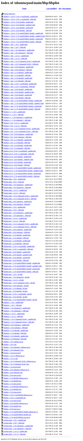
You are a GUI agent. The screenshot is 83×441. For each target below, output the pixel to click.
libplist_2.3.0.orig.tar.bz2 (12, 401)
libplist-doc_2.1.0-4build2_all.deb (15, 288)
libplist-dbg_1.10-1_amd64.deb (15, 179)
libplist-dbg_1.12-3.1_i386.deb (14, 193)
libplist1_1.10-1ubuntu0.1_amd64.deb (17, 308)
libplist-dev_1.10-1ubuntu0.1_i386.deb (17, 216)
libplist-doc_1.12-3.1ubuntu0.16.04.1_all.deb (19, 283)
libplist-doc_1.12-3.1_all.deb (14, 280)
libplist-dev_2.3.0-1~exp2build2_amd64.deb (19, 246)
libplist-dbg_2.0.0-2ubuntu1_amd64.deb (18, 201)
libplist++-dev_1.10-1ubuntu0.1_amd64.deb (19, 50)
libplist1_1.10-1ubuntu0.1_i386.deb (16, 311)
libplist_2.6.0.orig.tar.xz (12, 409)
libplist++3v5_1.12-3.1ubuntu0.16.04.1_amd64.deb (22, 129)
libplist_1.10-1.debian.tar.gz (13, 342)
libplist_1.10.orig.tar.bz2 (12, 353)
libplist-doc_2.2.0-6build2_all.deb (15, 291)
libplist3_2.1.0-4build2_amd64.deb (16, 330)
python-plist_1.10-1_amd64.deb (15, 420)
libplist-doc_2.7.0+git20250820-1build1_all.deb (20, 300)
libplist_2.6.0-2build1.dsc (13, 406)
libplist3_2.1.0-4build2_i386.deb (15, 333)
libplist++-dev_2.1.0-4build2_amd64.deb (18, 73)
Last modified (51, 8)
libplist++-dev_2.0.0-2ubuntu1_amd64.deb (19, 67)
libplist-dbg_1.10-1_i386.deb (14, 182)
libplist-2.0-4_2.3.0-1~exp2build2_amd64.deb (20, 151)
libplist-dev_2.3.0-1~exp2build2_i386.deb (18, 249)
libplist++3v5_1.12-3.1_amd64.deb (16, 123)
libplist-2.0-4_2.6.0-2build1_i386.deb (17, 165)
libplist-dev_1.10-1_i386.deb (14, 210)
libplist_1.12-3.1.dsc (11, 358)
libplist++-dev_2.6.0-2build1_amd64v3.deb (19, 92)
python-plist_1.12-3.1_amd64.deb (15, 431)
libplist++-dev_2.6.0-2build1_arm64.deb (18, 95)
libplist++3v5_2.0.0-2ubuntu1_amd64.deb (18, 134)
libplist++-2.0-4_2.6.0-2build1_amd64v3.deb (19, 25)
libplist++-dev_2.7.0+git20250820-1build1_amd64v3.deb (24, 103)
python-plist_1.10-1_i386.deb (14, 423)
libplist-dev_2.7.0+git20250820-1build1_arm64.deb (22, 269)
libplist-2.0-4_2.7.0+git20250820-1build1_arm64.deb (22, 173)
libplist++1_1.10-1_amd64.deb (14, 112)
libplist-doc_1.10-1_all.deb (13, 274)
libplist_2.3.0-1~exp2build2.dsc (15, 398)
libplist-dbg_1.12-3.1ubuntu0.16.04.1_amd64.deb (21, 196)
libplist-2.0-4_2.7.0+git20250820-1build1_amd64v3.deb (23, 171)
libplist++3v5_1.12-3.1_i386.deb (15, 126)
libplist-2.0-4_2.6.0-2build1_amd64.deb (17, 157)
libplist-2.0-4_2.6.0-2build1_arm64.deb (17, 162)
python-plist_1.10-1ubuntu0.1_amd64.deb (18, 426)
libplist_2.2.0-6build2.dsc (13, 389)
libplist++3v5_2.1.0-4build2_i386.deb (17, 143)
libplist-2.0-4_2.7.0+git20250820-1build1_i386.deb (22, 176)
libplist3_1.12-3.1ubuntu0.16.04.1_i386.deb (19, 322)
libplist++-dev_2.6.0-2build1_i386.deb (17, 98)
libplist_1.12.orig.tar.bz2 (12, 367)
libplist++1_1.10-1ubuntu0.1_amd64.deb (18, 117)
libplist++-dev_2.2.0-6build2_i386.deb (17, 81)
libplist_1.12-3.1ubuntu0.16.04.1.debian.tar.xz (20, 361)
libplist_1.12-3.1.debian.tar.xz (14, 356)
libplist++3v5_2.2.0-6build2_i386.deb (17, 148)
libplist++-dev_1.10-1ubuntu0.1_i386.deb (18, 53)
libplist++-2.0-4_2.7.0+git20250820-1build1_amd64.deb (23, 33)
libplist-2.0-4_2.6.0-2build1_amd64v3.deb (18, 159)
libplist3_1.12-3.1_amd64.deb (14, 314)
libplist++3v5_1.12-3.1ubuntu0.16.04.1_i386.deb (21, 131)
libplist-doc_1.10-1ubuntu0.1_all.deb (17, 277)
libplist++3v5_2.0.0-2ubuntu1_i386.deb (17, 137)
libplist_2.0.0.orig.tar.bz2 (12, 375)
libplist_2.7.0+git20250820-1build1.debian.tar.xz (21, 412)
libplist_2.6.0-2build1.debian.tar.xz (16, 403)
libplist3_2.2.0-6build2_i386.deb (15, 339)
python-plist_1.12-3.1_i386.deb (15, 434)
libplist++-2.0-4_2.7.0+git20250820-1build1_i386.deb (23, 42)
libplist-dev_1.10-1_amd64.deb (15, 207)
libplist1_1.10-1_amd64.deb (13, 302)
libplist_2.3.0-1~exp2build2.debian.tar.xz (18, 395)
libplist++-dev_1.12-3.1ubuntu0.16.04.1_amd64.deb (22, 61)
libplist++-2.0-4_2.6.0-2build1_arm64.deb (18, 28)
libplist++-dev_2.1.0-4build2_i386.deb (17, 75)
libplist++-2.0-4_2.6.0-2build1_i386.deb (18, 30)
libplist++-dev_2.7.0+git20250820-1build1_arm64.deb (23, 106)
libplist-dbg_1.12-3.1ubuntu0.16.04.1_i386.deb (20, 199)
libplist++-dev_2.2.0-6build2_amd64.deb (18, 78)
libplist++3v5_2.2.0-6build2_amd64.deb (18, 145)
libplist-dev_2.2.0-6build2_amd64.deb (17, 241)
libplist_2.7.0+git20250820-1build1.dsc (17, 415)
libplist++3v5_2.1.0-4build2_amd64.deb (18, 140)
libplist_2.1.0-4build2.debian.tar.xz (16, 378)
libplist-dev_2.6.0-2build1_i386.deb (16, 260)
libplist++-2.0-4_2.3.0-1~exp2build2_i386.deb (20, 19)
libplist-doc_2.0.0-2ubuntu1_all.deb (16, 286)
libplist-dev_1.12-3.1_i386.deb (14, 221)
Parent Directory (9, 14)
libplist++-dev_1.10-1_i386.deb (15, 47)
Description (66, 8)
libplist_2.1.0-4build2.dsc (13, 381)
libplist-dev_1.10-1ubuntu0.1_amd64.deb (18, 213)
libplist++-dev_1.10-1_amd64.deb (15, 45)
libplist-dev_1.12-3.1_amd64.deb (15, 218)
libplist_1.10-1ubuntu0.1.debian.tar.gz (17, 347)
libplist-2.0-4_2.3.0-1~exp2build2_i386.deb (19, 154)
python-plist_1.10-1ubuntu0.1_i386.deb (17, 429)
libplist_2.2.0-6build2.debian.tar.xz (16, 387)
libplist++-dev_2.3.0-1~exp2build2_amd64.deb (20, 84)
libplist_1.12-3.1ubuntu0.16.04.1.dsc (16, 364)
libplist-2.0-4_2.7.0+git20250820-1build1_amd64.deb (22, 168)
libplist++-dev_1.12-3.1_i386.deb (15, 59)
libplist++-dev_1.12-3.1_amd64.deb (16, 56)
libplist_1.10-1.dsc (10, 344)
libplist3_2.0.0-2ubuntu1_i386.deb (16, 328)
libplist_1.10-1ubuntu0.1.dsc (14, 350)
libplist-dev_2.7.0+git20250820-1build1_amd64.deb (22, 263)
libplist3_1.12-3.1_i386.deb (13, 316)
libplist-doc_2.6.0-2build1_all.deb (15, 297)
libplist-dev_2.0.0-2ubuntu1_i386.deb (17, 232)
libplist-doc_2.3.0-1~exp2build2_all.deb (18, 294)
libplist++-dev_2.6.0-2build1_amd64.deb (18, 89)
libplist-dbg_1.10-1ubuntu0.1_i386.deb (17, 187)
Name (24, 8)
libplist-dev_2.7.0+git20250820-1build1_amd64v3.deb (23, 266)
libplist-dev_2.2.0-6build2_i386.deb (16, 244)
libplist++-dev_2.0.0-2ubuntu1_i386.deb (18, 70)
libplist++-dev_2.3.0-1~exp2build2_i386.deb (19, 87)
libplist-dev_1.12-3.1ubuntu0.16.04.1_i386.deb (20, 227)
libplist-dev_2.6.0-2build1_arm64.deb (17, 258)
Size (60, 8)
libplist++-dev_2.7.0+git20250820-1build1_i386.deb (22, 109)
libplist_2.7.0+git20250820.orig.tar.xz (17, 417)
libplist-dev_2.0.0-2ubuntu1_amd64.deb (18, 230)
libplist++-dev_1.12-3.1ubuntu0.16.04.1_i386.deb (21, 64)
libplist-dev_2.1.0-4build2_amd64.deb (17, 235)
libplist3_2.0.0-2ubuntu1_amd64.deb (16, 325)
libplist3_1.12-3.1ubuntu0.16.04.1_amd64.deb (20, 319)
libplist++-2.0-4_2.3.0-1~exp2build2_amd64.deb (21, 16)
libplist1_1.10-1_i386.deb (13, 305)
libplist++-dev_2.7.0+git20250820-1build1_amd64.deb (23, 101)
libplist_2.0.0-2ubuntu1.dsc (13, 373)
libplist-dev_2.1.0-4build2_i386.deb (16, 238)
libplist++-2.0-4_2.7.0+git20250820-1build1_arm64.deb (23, 39)
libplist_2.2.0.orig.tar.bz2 (12, 392)
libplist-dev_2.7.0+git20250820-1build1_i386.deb (21, 272)
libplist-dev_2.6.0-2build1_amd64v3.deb (18, 255)
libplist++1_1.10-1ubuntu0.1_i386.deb (17, 120)
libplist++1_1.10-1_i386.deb (14, 115)
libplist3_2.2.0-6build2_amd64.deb (16, 336)
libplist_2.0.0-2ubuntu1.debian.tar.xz (16, 370)
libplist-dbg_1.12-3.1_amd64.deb (15, 190)
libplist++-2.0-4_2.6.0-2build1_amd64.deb (18, 22)
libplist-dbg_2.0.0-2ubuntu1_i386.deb (17, 204)
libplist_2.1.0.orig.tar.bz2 (12, 384)
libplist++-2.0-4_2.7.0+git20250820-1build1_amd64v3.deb (24, 36)
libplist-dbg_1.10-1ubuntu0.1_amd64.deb (18, 185)
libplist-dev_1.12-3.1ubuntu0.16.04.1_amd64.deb (21, 224)
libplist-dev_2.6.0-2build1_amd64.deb (17, 252)
